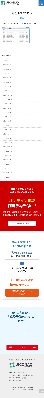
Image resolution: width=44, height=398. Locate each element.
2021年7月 (6, 112)
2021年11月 (6, 95)
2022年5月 (6, 69)
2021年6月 (6, 117)
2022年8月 (6, 65)
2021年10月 (6, 99)
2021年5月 (6, 121)
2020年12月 (6, 142)
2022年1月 (6, 86)
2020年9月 (6, 155)
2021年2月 (6, 134)
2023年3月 (6, 60)
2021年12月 (6, 91)
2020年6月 (6, 168)
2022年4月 (6, 73)
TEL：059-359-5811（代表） (18, 378)
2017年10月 (6, 173)
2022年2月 (6, 82)
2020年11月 (6, 147)
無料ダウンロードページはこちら (22, 347)
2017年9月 (6, 177)
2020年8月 (6, 160)
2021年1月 (6, 138)
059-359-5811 (23, 252)
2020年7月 (6, 164)
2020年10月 (6, 151)
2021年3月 (6, 130)
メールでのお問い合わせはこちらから (22, 269)
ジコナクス (10, 3)
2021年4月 (6, 125)
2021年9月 (6, 104)
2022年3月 (6, 78)
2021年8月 (6, 108)
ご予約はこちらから (22, 223)
